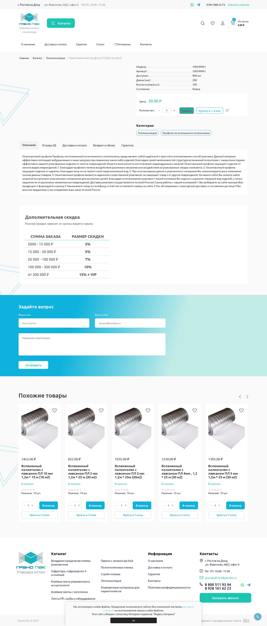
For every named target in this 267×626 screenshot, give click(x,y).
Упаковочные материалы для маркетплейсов (120, 589)
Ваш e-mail (101, 314)
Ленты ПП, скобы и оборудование (73, 598)
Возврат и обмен (104, 145)
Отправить (33, 365)
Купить (186, 110)
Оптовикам (122, 44)
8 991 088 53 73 (215, 4)
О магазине (28, 44)
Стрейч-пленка (110, 574)
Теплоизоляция (55, 58)
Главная (24, 58)
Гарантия (127, 145)
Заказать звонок (238, 4)
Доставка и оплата (55, 44)
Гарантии (81, 44)
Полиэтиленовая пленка (117, 567)
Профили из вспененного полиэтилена (186, 133)
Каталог (64, 23)
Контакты (146, 44)
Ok (133, 620)
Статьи (100, 44)
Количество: (146, 110)
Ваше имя (25, 314)
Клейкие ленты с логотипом (69, 592)
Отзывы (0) (49, 145)
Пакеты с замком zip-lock (117, 560)
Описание (29, 145)
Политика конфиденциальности (169, 587)
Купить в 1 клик (210, 110)
